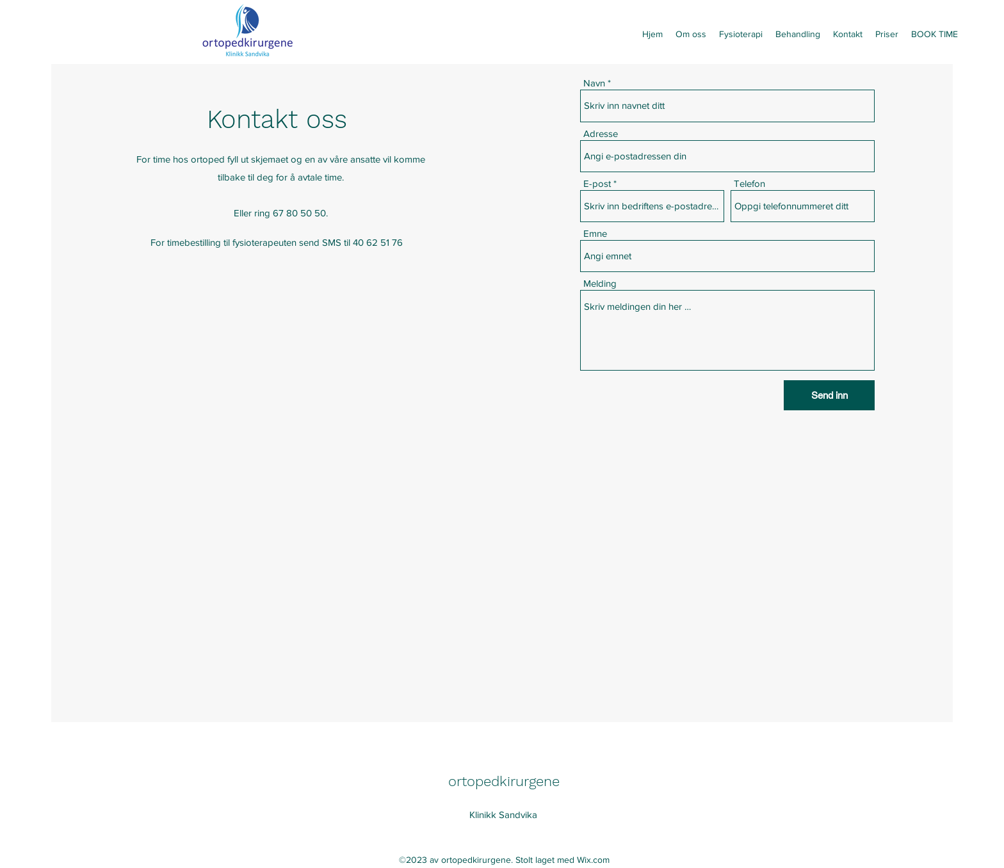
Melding (600, 283)
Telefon (749, 183)
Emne (595, 233)
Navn (594, 83)
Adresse (600, 133)
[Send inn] (829, 395)
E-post (597, 183)
